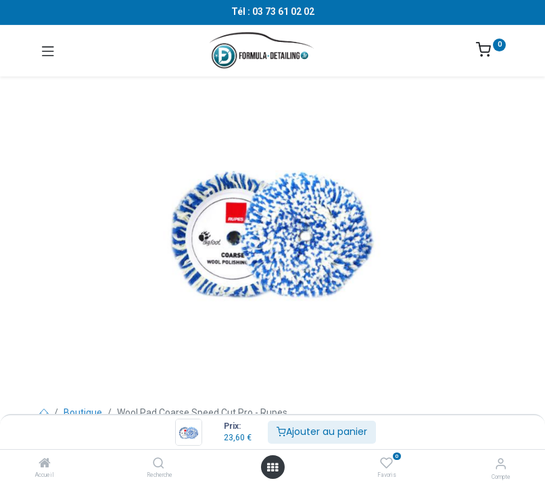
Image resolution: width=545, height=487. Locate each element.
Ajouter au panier (322, 431)
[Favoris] (386, 463)
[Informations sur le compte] (500, 463)
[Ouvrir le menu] (272, 467)
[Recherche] (158, 464)
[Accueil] (45, 464)
